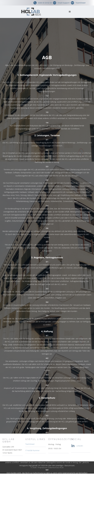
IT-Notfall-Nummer (32, 450)
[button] (69, 11)
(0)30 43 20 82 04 (45, 3)
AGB (62, 467)
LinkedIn (79, 446)
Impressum (42, 467)
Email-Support (64, 3)
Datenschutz (53, 467)
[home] (33, 12)
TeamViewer (81, 3)
